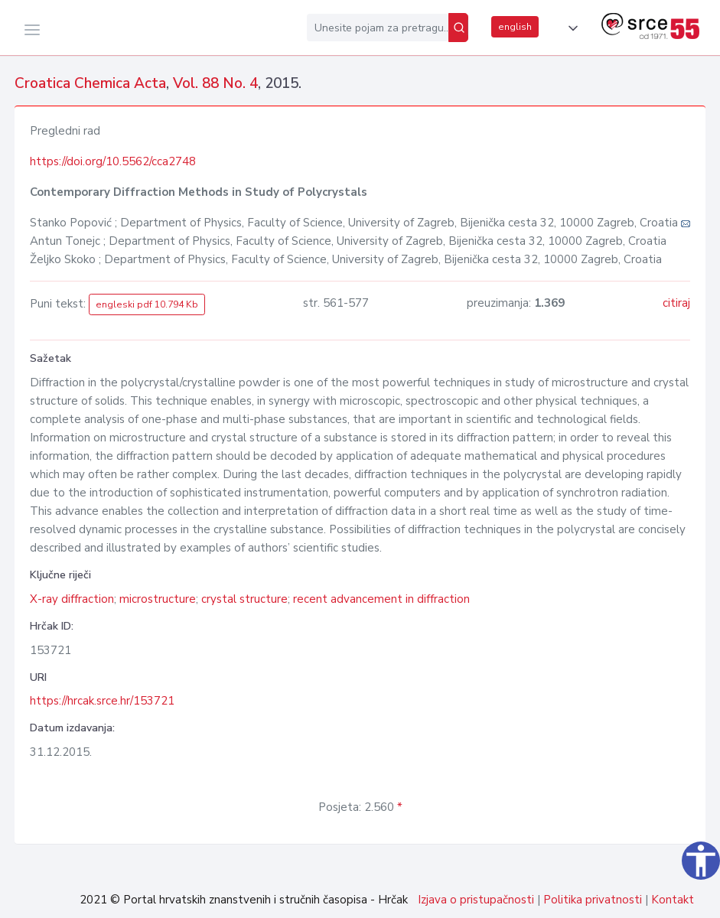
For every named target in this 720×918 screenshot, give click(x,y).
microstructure (157, 599)
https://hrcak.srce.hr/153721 (102, 700)
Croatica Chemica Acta (90, 83)
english (515, 27)
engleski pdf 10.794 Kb (147, 304)
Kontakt (672, 899)
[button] (570, 28)
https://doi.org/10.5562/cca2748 (113, 161)
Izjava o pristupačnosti (476, 899)
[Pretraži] (458, 27)
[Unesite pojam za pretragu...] (377, 27)
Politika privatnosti (592, 899)
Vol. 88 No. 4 (215, 83)
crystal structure (244, 599)
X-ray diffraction (72, 599)
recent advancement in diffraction (381, 599)
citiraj (676, 303)
